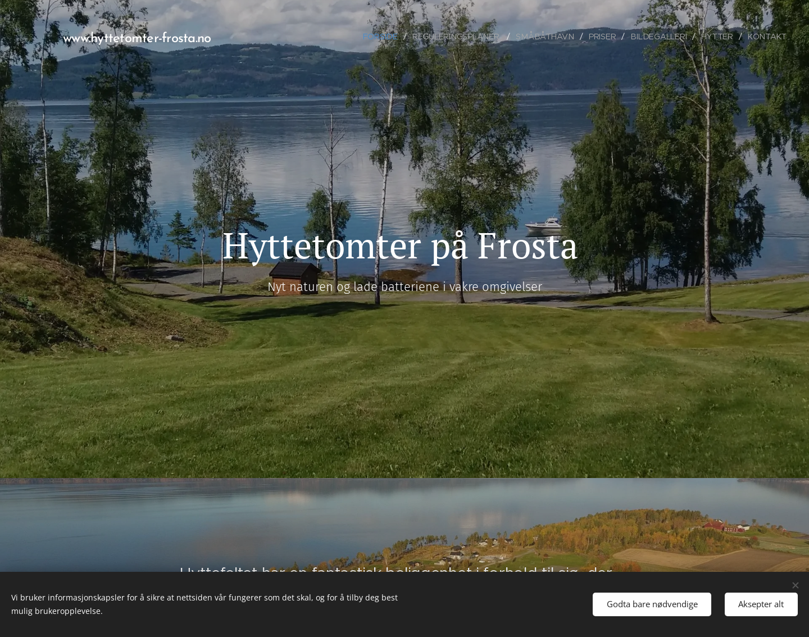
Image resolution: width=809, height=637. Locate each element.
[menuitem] (387, 36)
